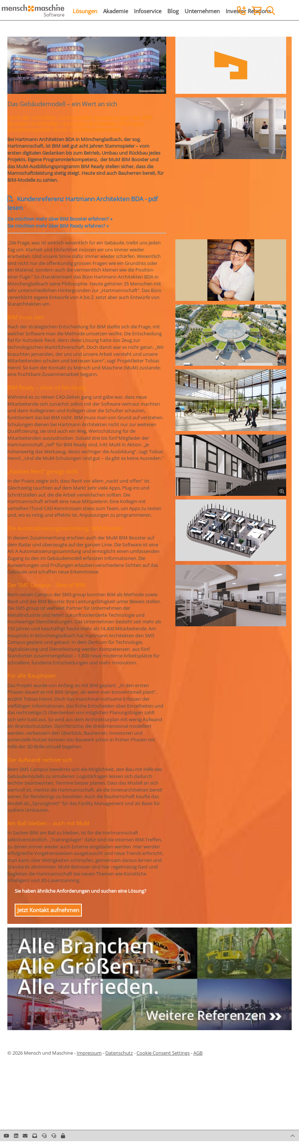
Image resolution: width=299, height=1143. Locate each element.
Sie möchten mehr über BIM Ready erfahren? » (58, 225)
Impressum (89, 1053)
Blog (173, 11)
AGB (198, 1053)
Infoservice (147, 11)
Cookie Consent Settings (163, 1053)
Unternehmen (202, 11)
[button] (63, 1135)
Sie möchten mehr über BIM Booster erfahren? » (59, 218)
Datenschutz (119, 1053)
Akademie (115, 11)
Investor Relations (248, 11)
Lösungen (85, 11)
